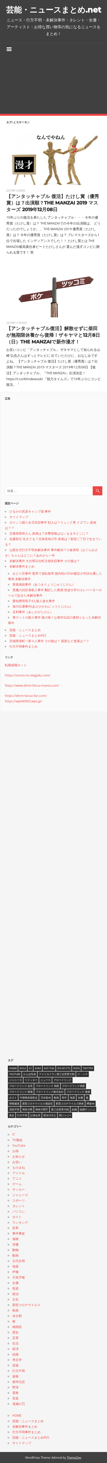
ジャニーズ (20, 1195)
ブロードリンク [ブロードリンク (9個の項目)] (62, 1080)
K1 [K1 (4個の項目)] (30, 1068)
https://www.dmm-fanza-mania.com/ (32, 685)
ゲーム (17, 1184)
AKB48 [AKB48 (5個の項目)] (13, 1068)
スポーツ (18, 1200)
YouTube (18, 1145)
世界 (15, 1228)
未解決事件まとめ (21, 566)
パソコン (18, 1211)
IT (13, 1134)
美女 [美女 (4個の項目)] (11, 1115)
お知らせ (18, 1156)
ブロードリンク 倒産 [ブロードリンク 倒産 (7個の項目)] (47, 1086)
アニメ (17, 1178)
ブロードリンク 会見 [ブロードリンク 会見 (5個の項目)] (21, 1086)
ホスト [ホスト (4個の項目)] (13, 1097)
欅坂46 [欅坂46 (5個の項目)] (90, 1103)
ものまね (18, 1167)
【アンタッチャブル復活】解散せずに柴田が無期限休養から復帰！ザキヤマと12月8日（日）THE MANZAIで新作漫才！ (53, 335)
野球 (15, 1387)
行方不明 (18, 1371)
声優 (15, 1272)
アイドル (18, 1173)
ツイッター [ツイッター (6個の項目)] (31, 1080)
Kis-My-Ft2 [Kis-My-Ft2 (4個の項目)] (63, 1068)
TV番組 (17, 1140)
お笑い (17, 1162)
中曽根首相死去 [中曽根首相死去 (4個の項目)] (29, 1097)
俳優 (15, 1244)
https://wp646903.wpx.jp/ (23, 701)
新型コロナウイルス (26, 1305)
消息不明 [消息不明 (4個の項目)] (14, 1109)
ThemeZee (74, 1457)
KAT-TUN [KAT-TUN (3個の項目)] (49, 1068)
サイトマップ (18, 517)
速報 (15, 1376)
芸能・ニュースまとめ (25, 630)
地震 (15, 1266)
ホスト (17, 1217)
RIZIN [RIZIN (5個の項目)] (76, 1068)
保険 (15, 1239)
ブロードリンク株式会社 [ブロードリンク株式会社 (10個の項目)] (50, 1091)
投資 (15, 1288)
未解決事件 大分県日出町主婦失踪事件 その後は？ (44, 561)
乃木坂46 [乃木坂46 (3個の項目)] (45, 1097)
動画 (15, 1255)
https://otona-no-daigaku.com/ (27, 675)
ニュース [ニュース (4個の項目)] (45, 1080)
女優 (15, 1283)
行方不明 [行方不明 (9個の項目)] (22, 1115)
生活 (15, 1343)
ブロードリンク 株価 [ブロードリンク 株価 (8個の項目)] (21, 1091)
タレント (18, 1206)
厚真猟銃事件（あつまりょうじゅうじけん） (44, 584)
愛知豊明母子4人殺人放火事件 (34, 601)
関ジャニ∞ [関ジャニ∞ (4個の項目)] (65, 1115)
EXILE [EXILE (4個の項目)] (23, 1068)
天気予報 (18, 1277)
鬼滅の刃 (18, 1404)
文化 (15, 1299)
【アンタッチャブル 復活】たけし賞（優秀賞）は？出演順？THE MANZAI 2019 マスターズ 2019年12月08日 (52, 202)
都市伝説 (18, 1382)
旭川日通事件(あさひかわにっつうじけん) (42, 606)
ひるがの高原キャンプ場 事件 (30, 511)
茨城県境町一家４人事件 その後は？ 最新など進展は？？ (49, 641)
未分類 (17, 1316)
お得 (15, 1151)
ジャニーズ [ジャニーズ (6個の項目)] (15, 1080)
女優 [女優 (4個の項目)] (80, 1097)
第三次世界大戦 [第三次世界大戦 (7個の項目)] (60, 1109)
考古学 (17, 1360)
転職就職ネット (16, 665)
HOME (17, 1415)
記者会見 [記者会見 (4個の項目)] (35, 1115)
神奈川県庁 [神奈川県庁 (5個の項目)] (41, 1109)
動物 (15, 1250)
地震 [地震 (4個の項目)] (72, 1097)
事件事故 (18, 1233)
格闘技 (17, 1327)
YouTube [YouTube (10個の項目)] (14, 1074)
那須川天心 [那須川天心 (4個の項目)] (49, 1115)
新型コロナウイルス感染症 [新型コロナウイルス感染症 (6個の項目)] (37, 1103)
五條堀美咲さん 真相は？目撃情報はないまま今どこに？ (48, 533)
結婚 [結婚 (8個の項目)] (74, 1109)
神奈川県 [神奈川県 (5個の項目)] (27, 1109)
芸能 (15, 1365)
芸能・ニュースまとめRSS (27, 635)
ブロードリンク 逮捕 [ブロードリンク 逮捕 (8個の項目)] (78, 1091)
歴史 (15, 1332)
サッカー (18, 1189)
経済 (15, 1349)
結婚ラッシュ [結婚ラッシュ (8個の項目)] (87, 1109)
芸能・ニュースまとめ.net (53, 10)
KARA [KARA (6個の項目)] (38, 1068)
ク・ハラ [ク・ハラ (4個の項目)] (82, 1074)
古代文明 (18, 1261)
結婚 (15, 1354)
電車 (15, 1393)
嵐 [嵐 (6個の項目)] (87, 1097)
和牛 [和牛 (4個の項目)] (64, 1097)
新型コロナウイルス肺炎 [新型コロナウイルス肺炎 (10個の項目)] (70, 1103)
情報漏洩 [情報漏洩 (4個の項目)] (14, 1103)
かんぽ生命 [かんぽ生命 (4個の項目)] (29, 1074)
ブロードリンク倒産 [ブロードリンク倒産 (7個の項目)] (73, 1086)
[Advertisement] (53, 84)
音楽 (15, 1398)
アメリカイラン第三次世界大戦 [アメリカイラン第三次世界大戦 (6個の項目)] (57, 1074)
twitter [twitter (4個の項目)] (88, 1068)
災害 (15, 1338)
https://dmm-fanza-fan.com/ (26, 696)
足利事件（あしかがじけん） (33, 612)
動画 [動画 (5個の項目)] (56, 1097)
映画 (15, 1310)
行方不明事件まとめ (23, 646)
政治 (15, 1294)
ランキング (20, 1222)
